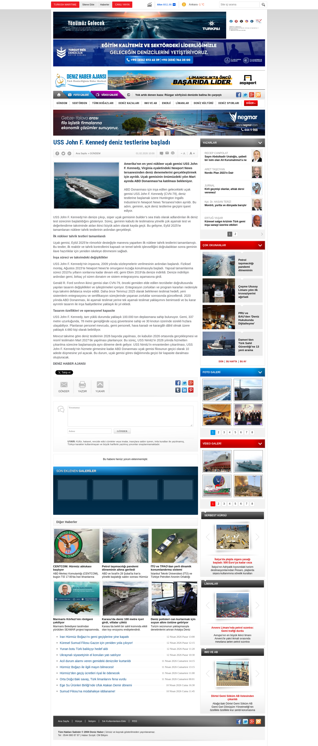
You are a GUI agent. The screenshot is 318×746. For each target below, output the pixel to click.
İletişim (92, 721)
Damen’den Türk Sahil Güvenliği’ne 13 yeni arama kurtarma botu (248, 345)
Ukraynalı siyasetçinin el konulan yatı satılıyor (90, 655)
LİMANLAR (211, 583)
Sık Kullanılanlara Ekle (114, 721)
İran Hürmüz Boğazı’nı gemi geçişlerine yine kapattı (94, 637)
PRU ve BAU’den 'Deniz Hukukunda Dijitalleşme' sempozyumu (248, 318)
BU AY (243, 361)
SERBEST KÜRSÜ (216, 515)
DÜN (221, 361)
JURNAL (227, 189)
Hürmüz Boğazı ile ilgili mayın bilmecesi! (87, 667)
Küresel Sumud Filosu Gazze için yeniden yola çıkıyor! (96, 643)
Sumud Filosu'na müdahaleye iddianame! (87, 691)
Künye (78, 721)
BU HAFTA (231, 361)
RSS (134, 721)
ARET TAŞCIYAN (227, 171)
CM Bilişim (102, 735)
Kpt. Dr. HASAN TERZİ (227, 203)
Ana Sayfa (63, 721)
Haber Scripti (88, 735)
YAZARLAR (210, 142)
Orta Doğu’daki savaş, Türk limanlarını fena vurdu (93, 679)
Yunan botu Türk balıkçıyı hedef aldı (84, 649)
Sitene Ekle (88, 4)
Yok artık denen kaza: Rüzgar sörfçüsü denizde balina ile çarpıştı (178, 94)
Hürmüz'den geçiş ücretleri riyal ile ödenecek (90, 673)
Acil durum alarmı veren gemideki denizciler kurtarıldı (95, 661)
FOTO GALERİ (212, 372)
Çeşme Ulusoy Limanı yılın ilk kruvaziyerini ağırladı (248, 291)
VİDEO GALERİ (212, 443)
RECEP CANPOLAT (227, 157)
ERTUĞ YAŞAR (227, 222)
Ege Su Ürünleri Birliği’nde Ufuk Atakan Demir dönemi (96, 685)
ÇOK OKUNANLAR (214, 245)
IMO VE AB (211, 652)
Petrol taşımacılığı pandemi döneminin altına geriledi (247, 265)
